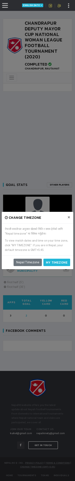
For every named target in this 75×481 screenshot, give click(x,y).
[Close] (69, 217)
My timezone (57, 262)
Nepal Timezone (27, 262)
